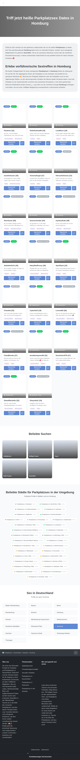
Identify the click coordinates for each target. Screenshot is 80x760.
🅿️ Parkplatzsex (7, 653)
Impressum (45, 750)
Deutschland (17, 653)
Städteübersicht (27, 666)
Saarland (25, 653)
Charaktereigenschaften (30, 670)
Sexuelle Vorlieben (28, 673)
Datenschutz (35, 750)
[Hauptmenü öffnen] (3, 3)
